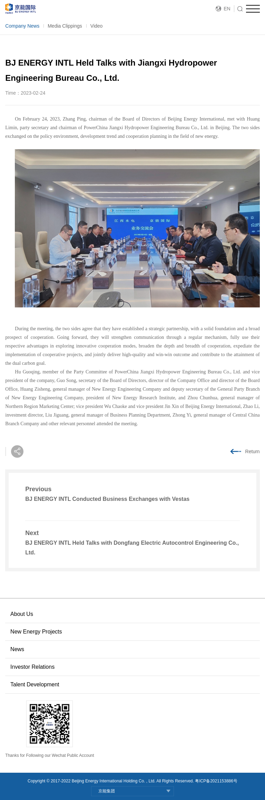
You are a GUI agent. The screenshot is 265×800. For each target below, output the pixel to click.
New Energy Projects (36, 632)
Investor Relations (32, 667)
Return (252, 451)
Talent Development (34, 684)
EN (227, 8)
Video (96, 26)
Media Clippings (65, 26)
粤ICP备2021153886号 (216, 781)
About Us (21, 614)
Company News (22, 26)
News (17, 649)
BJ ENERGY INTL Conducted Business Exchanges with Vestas (107, 499)
